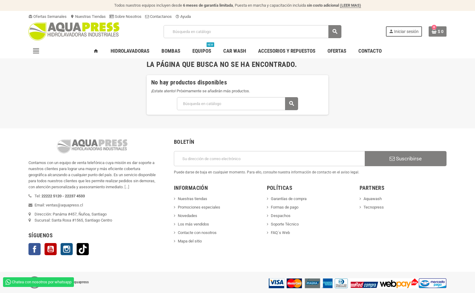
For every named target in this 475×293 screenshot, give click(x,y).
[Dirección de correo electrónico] (269, 158)
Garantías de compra (289, 198)
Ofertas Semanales (47, 16)
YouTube (51, 249)
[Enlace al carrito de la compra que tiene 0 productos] (438, 31)
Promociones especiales (199, 207)
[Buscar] (252, 31)
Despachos (281, 215)
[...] (127, 187)
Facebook (34, 249)
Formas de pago (284, 207)
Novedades (187, 215)
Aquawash (373, 198)
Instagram (67, 249)
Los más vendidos (193, 224)
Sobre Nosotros (125, 16)
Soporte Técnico (285, 224)
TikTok (83, 249)
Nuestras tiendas (192, 198)
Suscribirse (406, 159)
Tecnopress (374, 207)
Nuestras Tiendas (88, 16)
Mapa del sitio (190, 241)
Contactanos (158, 16)
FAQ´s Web (280, 232)
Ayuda (183, 16)
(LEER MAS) (350, 5)
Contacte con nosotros (197, 232)
